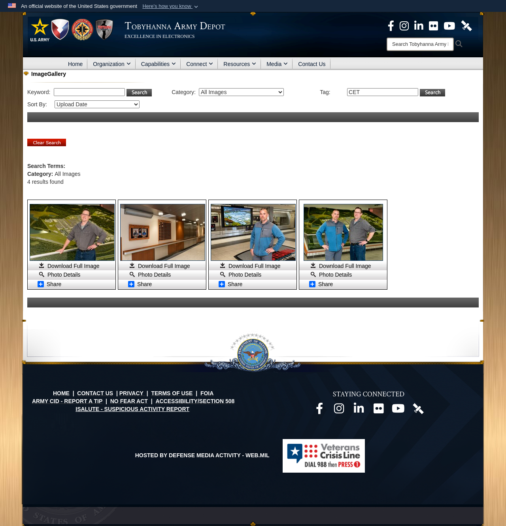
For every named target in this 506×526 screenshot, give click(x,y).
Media (277, 64)
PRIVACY (131, 393)
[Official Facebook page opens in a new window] (319, 410)
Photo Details (63, 274)
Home (75, 64)
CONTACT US (95, 393)
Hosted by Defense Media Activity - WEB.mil (202, 455)
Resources (239, 64)
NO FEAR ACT (129, 401)
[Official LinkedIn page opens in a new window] (418, 25)
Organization (111, 64)
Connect (199, 64)
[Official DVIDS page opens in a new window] (466, 25)
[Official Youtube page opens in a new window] (398, 410)
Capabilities (158, 64)
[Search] (420, 44)
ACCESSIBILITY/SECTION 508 (194, 401)
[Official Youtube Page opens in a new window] (449, 25)
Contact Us (311, 64)
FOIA (206, 393)
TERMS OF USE (172, 393)
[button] (171, 6)
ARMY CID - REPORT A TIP (67, 401)
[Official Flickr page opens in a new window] (433, 25)
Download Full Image (73, 266)
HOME (61, 393)
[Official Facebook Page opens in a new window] (391, 25)
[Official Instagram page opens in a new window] (404, 25)
